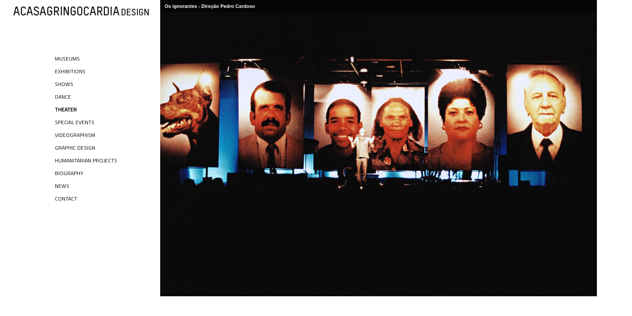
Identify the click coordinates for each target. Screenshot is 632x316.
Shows (64, 84)
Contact (66, 198)
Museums (67, 58)
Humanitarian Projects (86, 160)
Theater (66, 109)
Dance (63, 97)
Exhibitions (70, 71)
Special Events (74, 122)
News (62, 186)
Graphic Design (75, 148)
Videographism (75, 135)
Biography (69, 173)
